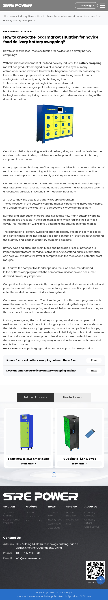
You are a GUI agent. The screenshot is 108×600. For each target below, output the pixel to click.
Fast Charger (32, 516)
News (12, 16)
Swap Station (85, 348)
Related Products (35, 397)
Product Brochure (71, 514)
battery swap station (63, 348)
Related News (72, 397)
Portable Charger (35, 520)
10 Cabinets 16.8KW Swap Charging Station (79, 459)
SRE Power (85, 596)
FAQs (68, 523)
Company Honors (89, 521)
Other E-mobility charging (11, 521)
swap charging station (36, 348)
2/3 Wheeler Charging (9, 514)
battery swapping (90, 63)
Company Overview (89, 514)
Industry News (26, 16)
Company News (53, 514)
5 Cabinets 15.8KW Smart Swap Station (29, 459)
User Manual (72, 519)
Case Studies (55, 527)
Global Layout (91, 526)
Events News (54, 523)
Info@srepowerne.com (29, 558)
